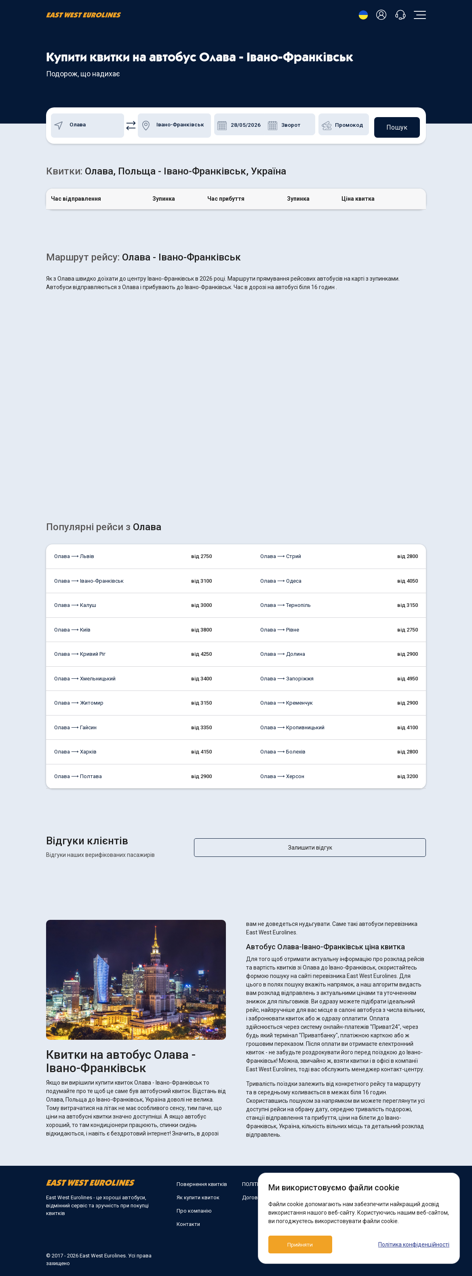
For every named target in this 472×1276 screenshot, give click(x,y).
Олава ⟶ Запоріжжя (287, 676)
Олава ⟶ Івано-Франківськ (89, 578)
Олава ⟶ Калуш (75, 603)
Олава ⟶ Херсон (282, 774)
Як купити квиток (198, 1195)
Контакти (188, 1222)
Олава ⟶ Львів (74, 554)
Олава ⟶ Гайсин (75, 725)
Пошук (395, 124)
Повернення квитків (202, 1182)
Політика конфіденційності (413, 1244)
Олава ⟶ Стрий (280, 554)
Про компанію (194, 1208)
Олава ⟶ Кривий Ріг (79, 651)
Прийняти (305, 1244)
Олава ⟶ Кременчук (286, 700)
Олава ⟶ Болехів (283, 749)
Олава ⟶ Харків (75, 749)
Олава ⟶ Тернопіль (285, 603)
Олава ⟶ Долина (282, 651)
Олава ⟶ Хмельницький (85, 676)
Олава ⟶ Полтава (78, 774)
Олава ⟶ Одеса (280, 578)
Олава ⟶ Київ (72, 627)
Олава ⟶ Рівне (279, 627)
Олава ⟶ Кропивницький (292, 725)
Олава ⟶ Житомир (78, 700)
